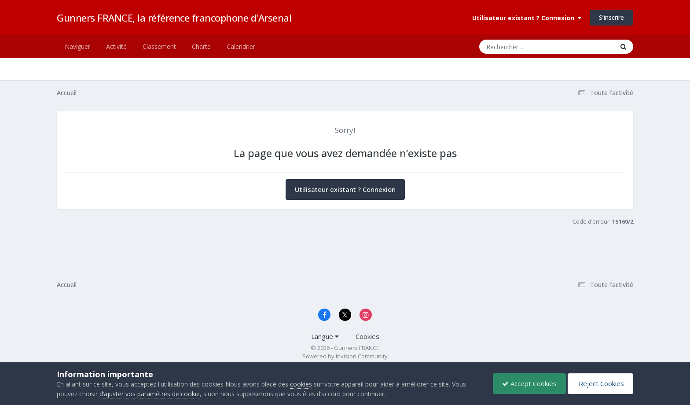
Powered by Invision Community (345, 356)
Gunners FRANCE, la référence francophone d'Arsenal (174, 17)
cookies (301, 384)
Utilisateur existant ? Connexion (526, 18)
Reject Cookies (600, 383)
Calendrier (241, 46)
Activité (116, 46)
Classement (159, 46)
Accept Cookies (529, 383)
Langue (325, 336)
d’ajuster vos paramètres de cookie (149, 394)
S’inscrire (611, 17)
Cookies (367, 336)
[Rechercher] (521, 47)
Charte (201, 46)
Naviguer (77, 46)
